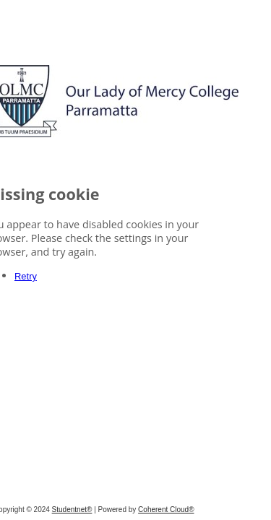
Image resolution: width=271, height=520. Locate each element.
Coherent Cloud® (226, 510)
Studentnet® (131, 510)
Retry (47, 294)
